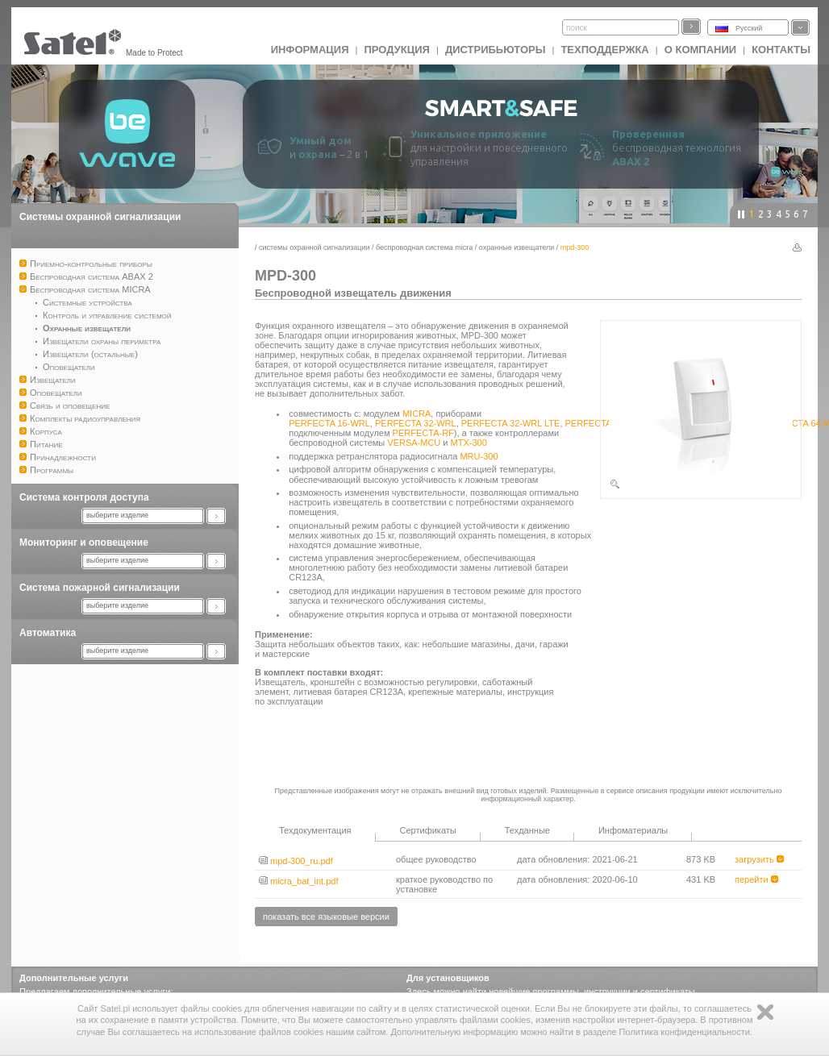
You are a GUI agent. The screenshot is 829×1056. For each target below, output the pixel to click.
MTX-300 (469, 442)
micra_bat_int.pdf (298, 881)
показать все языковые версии (326, 916)
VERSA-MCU (413, 442)
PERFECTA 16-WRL (329, 423)
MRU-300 (479, 456)
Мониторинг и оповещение (83, 542)
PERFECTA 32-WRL (415, 423)
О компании (700, 50)
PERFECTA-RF (423, 433)
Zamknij (765, 1012)
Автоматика (47, 632)
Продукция (396, 50)
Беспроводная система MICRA (424, 247)
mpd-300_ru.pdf (296, 861)
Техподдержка (604, 50)
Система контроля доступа (84, 497)
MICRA (416, 413)
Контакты (781, 50)
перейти (756, 879)
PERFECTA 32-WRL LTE (510, 423)
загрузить (759, 859)
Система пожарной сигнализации (99, 587)
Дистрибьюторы (495, 50)
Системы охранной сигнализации (100, 216)
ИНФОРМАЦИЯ (310, 50)
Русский (748, 28)
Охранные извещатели (516, 247)
